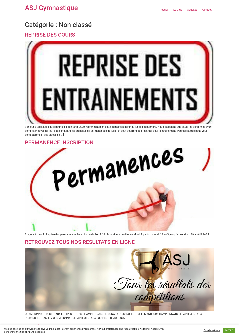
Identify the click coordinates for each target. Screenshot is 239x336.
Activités (192, 9)
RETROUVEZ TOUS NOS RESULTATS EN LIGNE (80, 242)
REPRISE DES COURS (50, 35)
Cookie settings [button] (211, 330)
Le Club (177, 9)
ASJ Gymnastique (51, 8)
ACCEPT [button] (229, 330)
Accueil (164, 9)
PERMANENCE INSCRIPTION (59, 142)
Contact (207, 9)
